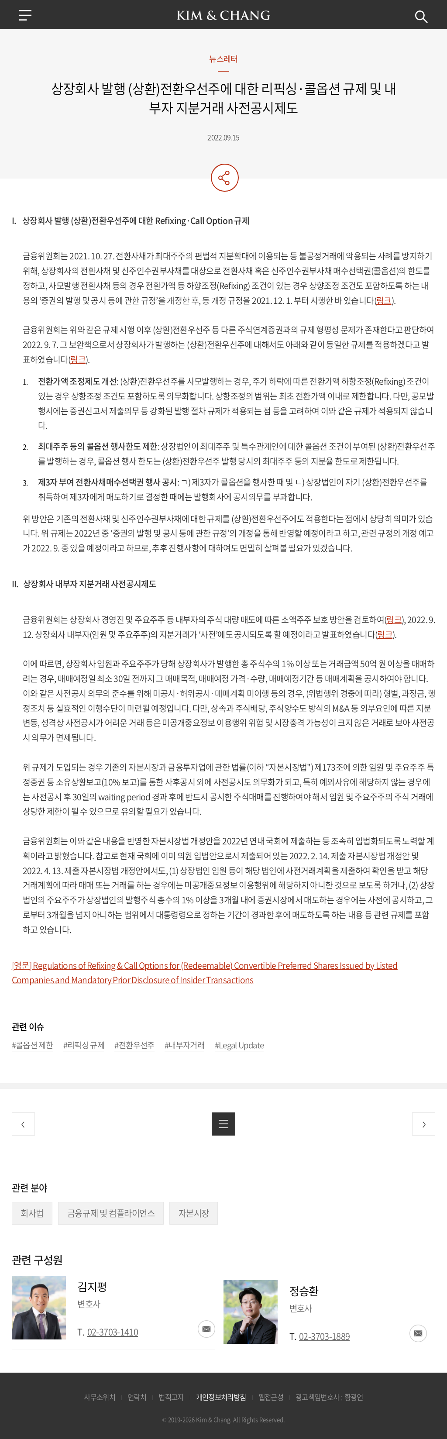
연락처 (136, 1397)
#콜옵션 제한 (32, 1045)
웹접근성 (270, 1397)
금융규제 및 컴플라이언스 (111, 1213)
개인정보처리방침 (221, 1397)
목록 (223, 1124)
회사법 (32, 1213)
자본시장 (194, 1213)
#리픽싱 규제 (84, 1045)
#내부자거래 (184, 1045)
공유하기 (225, 178)
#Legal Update (239, 1045)
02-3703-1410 (112, 1331)
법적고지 (170, 1397)
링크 (384, 300)
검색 (420, 16)
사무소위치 (99, 1397)
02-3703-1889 (324, 1336)
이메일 (206, 1329)
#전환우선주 (134, 1045)
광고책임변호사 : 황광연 (329, 1397)
